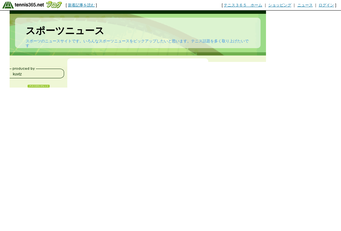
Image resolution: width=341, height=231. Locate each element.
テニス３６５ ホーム (243, 5)
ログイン (326, 5)
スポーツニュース (65, 30)
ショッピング (279, 5)
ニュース (305, 5)
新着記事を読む (81, 5)
